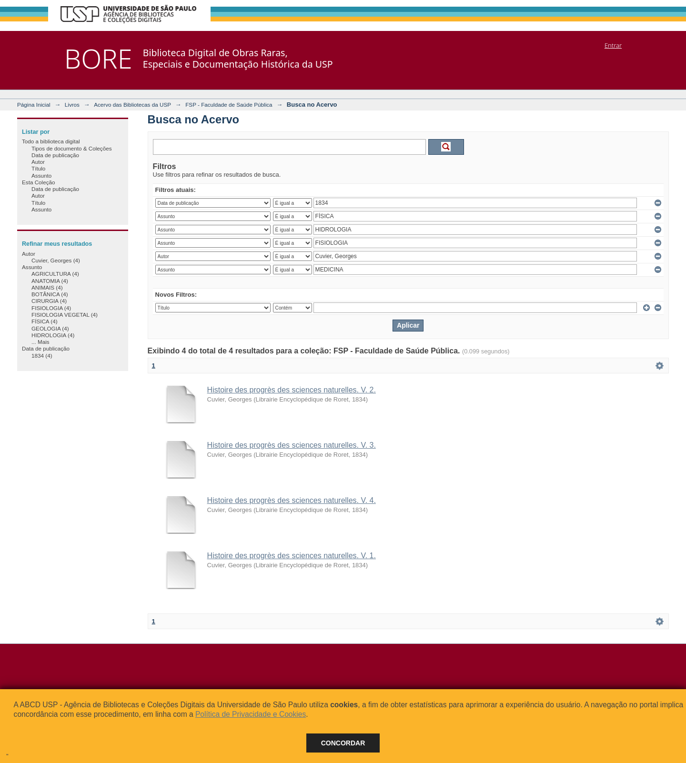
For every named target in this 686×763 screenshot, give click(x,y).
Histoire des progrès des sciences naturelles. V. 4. (291, 500)
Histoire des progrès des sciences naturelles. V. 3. (291, 445)
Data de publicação (55, 155)
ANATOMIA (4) (49, 281)
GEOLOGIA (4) (50, 328)
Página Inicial (33, 104)
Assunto (41, 175)
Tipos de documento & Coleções (71, 148)
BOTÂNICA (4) (49, 294)
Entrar (613, 45)
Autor (38, 162)
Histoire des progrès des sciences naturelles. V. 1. (291, 556)
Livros (72, 104)
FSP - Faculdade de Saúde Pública (228, 104)
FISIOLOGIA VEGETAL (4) (64, 314)
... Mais (40, 342)
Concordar (343, 743)
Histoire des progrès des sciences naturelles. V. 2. (291, 390)
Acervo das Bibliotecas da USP (132, 104)
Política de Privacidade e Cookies (250, 714)
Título (38, 168)
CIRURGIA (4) (49, 301)
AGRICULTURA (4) (55, 274)
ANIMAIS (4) (47, 287)
